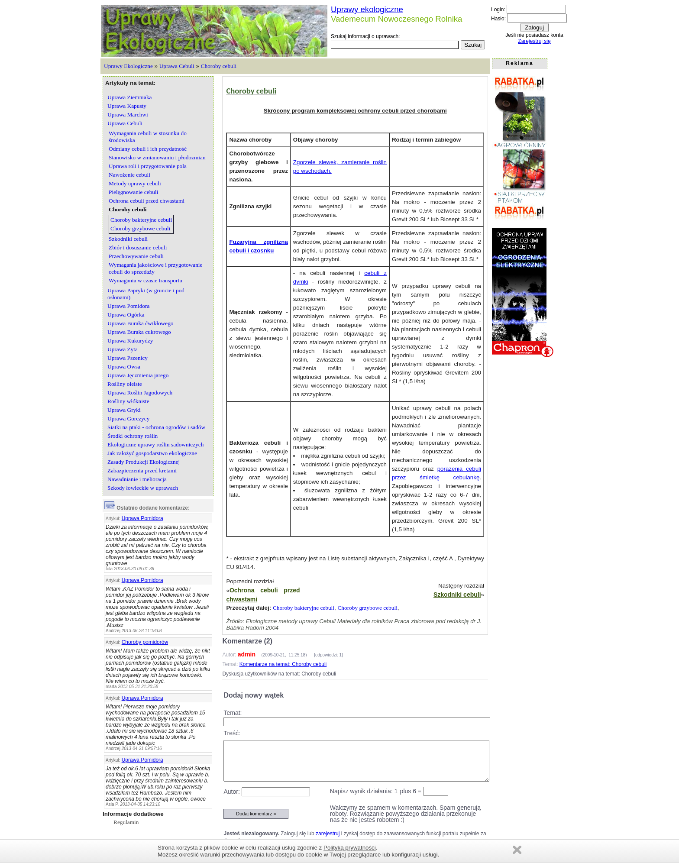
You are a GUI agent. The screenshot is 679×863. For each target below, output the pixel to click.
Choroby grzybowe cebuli (367, 607)
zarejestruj (328, 834)
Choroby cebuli (219, 66)
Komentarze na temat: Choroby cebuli (283, 664)
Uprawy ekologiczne (367, 9)
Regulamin (126, 822)
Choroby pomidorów (145, 642)
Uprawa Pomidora (142, 518)
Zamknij (517, 850)
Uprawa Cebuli (176, 66)
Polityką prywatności (349, 847)
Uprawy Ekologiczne (128, 66)
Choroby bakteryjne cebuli (303, 607)
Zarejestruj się (534, 41)
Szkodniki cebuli (457, 594)
